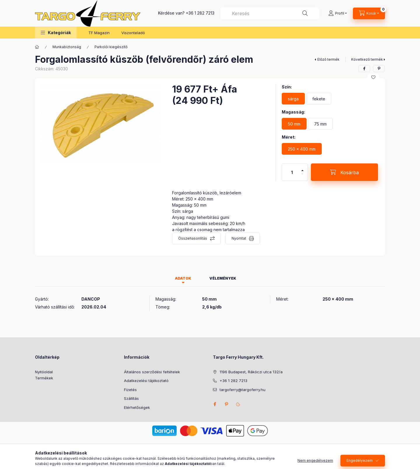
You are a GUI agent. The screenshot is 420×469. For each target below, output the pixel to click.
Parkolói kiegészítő (110, 47)
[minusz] (302, 176)
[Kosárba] (344, 172)
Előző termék (328, 59)
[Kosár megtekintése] (369, 13)
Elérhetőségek (137, 407)
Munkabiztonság (66, 47)
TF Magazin (99, 32)
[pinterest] (379, 68)
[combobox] (269, 13)
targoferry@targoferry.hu (242, 389)
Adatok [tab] (183, 278)
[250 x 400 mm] (302, 149)
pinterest (226, 404)
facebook (214, 404)
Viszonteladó (133, 32)
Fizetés (130, 389)
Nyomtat (239, 238)
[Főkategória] (37, 47)
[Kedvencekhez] (373, 77)
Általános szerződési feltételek (152, 371)
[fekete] (318, 98)
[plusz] (302, 168)
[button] (56, 33)
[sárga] (293, 98)
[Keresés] (305, 13)
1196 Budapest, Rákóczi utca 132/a (251, 371)
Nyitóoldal (44, 371)
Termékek (44, 378)
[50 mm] (294, 124)
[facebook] (364, 68)
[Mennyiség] (292, 172)
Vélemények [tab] (222, 278)
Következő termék (367, 59)
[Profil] (337, 13)
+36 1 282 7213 (200, 13)
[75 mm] (320, 124)
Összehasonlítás (192, 238)
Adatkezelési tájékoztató (146, 380)
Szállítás (131, 398)
